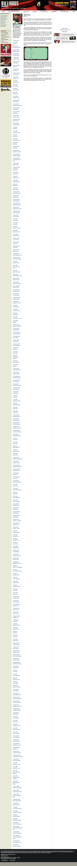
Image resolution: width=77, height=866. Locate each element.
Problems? (3, 38)
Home (3, 11)
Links (74, 11)
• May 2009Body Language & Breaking (16, 772)
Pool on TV (3, 23)
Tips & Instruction (4, 15)
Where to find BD (4, 39)
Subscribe (3, 31)
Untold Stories (3, 22)
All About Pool (44, 11)
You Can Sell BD (4, 32)
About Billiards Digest (13, 11)
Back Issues (3, 35)
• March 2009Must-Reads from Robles (16, 782)
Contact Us (26, 11)
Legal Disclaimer (5, 860)
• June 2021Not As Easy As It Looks (16, 267)
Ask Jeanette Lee (4, 16)
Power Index (3, 26)
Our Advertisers (65, 11)
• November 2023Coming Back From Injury (17, 159)
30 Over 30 (3, 20)
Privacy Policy (12, 860)
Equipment (54, 11)
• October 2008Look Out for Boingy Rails (17, 795)
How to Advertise (4, 42)
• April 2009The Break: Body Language (16, 777)
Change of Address (5, 36)
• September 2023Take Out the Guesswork (16, 168)
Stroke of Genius (4, 19)
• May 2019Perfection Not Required (16, 357)
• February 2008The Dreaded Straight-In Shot (17, 828)
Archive (34, 11)
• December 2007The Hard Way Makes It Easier (17, 837)
